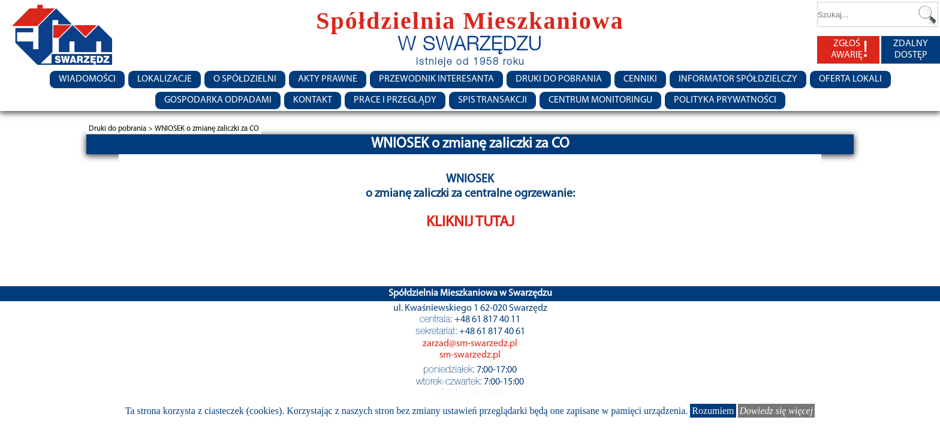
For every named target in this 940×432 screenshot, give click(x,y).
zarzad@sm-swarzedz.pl (470, 344)
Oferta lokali (850, 79)
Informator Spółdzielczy (738, 79)
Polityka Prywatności (725, 100)
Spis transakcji (492, 100)
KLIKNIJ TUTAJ (470, 222)
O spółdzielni (244, 79)
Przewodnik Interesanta (436, 79)
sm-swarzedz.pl (470, 355)
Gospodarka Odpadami (218, 100)
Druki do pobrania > (122, 129)
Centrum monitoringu (600, 100)
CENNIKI (640, 79)
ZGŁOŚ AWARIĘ (849, 49)
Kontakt (312, 100)
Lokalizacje (164, 79)
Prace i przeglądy (395, 100)
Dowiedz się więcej (777, 411)
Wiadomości (87, 79)
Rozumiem (713, 411)
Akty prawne (327, 79)
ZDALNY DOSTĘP (910, 49)
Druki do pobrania (559, 79)
